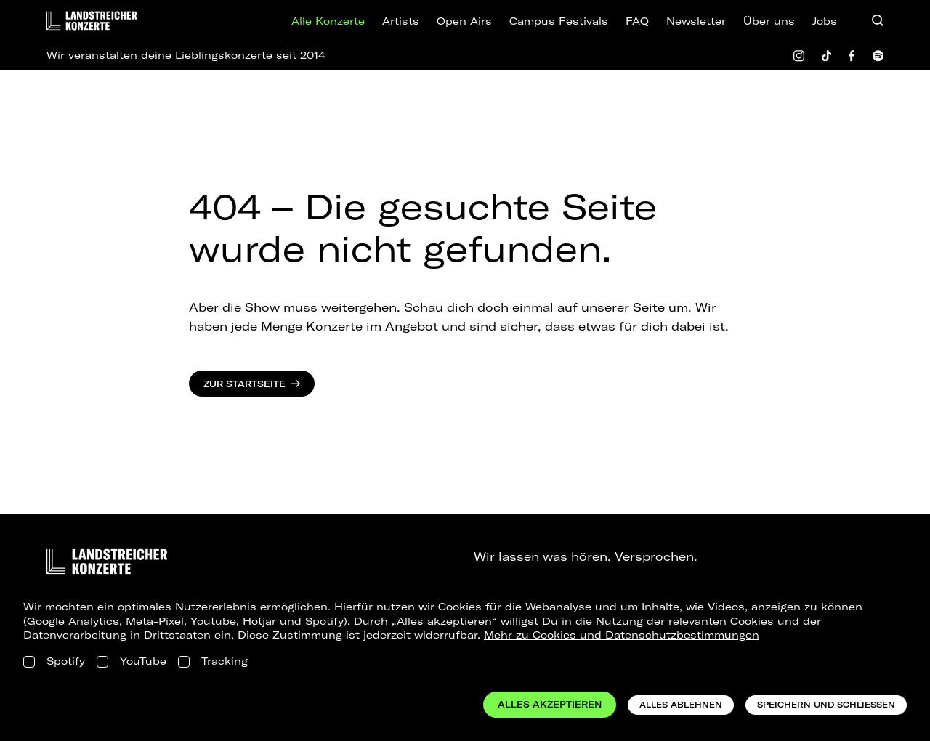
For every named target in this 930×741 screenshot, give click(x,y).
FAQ (637, 21)
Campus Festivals (558, 21)
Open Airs (464, 21)
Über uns (769, 21)
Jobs (824, 21)
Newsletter (696, 21)
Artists (400, 21)
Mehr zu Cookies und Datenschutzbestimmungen (621, 634)
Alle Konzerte (328, 21)
